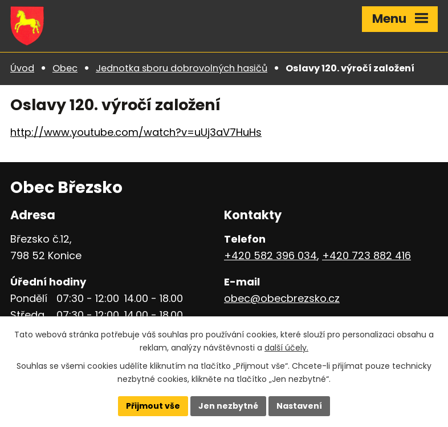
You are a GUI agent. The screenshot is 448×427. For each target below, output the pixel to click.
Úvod (22, 68)
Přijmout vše (153, 406)
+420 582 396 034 (270, 255)
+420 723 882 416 (366, 255)
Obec (65, 68)
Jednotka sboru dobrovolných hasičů (181, 68)
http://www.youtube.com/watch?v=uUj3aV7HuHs (136, 132)
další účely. (286, 347)
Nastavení (299, 406)
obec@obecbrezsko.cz (282, 298)
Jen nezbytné (228, 406)
